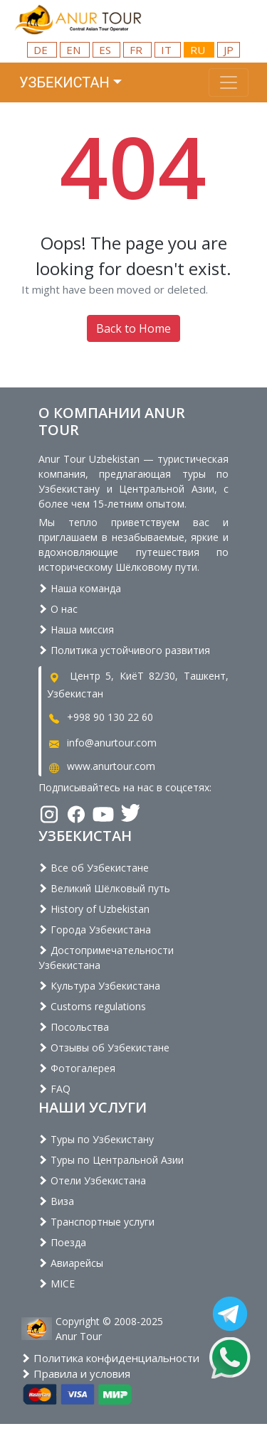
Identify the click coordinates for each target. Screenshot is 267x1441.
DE (42, 50)
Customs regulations (92, 1006)
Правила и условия (75, 1373)
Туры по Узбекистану (96, 1139)
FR (137, 50)
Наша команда (79, 588)
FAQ (54, 1089)
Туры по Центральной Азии (111, 1160)
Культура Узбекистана (99, 985)
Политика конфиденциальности (110, 1358)
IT (167, 50)
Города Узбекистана (94, 929)
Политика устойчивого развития (124, 650)
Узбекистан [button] (64, 82)
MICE (56, 1283)
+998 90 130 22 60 (100, 717)
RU (199, 50)
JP (229, 50)
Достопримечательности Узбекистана (106, 957)
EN (74, 50)
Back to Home (133, 328)
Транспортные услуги (96, 1221)
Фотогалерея (76, 1068)
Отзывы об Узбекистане (103, 1047)
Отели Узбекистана (92, 1180)
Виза (56, 1201)
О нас (58, 609)
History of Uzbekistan (94, 909)
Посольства (73, 1027)
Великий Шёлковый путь (104, 888)
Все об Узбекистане (93, 867)
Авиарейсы (70, 1263)
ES (106, 50)
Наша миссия (76, 629)
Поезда (62, 1242)
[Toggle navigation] (228, 82)
